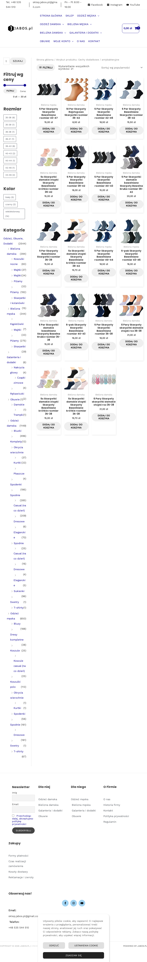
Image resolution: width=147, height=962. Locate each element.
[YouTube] (133, 5)
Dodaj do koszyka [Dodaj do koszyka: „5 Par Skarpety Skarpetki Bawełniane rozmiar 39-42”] (76, 202)
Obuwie (15, 399)
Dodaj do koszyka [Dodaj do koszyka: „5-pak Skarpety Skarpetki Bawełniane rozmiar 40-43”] (76, 355)
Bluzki (17, 430)
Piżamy (18, 281)
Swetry (14, 602)
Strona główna (44, 59)
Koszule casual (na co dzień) (20, 666)
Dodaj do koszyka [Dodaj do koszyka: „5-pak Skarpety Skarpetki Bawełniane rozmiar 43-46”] (131, 278)
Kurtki (17, 462)
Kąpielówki (17, 324)
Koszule (15, 650)
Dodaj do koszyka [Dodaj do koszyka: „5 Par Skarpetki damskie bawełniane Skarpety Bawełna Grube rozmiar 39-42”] (131, 208)
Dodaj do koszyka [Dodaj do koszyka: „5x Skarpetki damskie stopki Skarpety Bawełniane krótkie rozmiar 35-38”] (48, 438)
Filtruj (10, 91)
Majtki (17, 269)
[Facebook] (95, 5)
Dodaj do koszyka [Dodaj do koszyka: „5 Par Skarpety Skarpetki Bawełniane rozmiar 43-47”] (48, 132)
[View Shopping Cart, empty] (131, 28)
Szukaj (18, 61)
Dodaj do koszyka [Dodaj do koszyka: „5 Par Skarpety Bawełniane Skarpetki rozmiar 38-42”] (131, 132)
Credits (36, 946)
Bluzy (17, 623)
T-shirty (18, 607)
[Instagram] (114, 5)
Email (15, 804)
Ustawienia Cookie (86, 945)
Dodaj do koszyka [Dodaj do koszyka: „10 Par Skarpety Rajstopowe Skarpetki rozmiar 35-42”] (76, 132)
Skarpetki (20, 346)
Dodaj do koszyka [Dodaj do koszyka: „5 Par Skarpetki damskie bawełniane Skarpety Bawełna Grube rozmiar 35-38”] (48, 361)
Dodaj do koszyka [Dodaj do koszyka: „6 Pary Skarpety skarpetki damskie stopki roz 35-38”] (103, 431)
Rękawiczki (17, 393)
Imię (14, 792)
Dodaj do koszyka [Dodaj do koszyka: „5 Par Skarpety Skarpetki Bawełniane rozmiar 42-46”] (103, 132)
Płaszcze (19, 473)
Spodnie (15, 495)
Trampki (18, 414)
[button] (97, 15)
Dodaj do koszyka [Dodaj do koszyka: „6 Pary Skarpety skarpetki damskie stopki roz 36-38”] (131, 355)
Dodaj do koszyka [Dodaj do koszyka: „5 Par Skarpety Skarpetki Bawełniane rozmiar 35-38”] (103, 355)
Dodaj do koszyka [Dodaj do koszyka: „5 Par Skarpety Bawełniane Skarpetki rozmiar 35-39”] (48, 278)
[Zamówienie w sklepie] (121, 67)
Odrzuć (54, 945)
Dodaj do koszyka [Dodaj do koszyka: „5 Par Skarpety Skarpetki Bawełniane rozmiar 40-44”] (103, 278)
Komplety (16, 441)
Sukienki (19, 591)
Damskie (19, 404)
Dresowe (19, 521)
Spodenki (16, 484)
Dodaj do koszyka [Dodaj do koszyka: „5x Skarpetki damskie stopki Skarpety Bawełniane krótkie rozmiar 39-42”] (48, 208)
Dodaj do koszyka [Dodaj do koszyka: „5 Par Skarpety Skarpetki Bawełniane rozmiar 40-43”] (103, 202)
